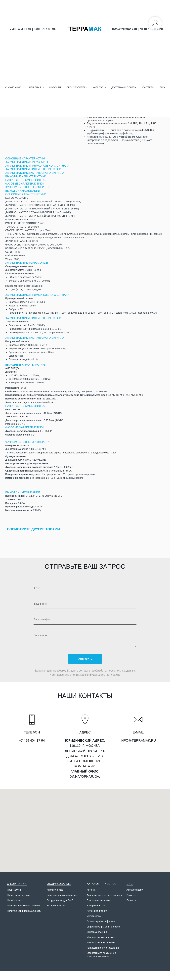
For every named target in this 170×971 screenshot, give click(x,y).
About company (135, 889)
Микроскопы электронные (101, 942)
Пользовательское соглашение (24, 905)
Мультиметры (94, 916)
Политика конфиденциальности (24, 911)
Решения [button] (35, 87)
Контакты (148, 87)
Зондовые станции (97, 932)
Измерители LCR (96, 905)
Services (131, 895)
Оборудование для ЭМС (60, 900)
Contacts (131, 900)
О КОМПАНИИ (17, 883)
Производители (76, 87)
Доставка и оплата (123, 87)
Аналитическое (55, 889)
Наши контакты (15, 900)
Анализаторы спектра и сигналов (105, 895)
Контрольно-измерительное (62, 895)
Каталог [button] (98, 87)
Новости (55, 87)
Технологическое (56, 905)
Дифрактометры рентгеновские (104, 926)
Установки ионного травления (103, 947)
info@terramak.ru (124, 29)
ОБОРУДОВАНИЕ (59, 883)
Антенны (91, 889)
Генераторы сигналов (98, 900)
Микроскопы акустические (101, 937)
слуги (18, 889)
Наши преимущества (18, 895)
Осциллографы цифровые (101, 921)
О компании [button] (13, 87)
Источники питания (97, 911)
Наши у (11, 889)
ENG (162, 87)
